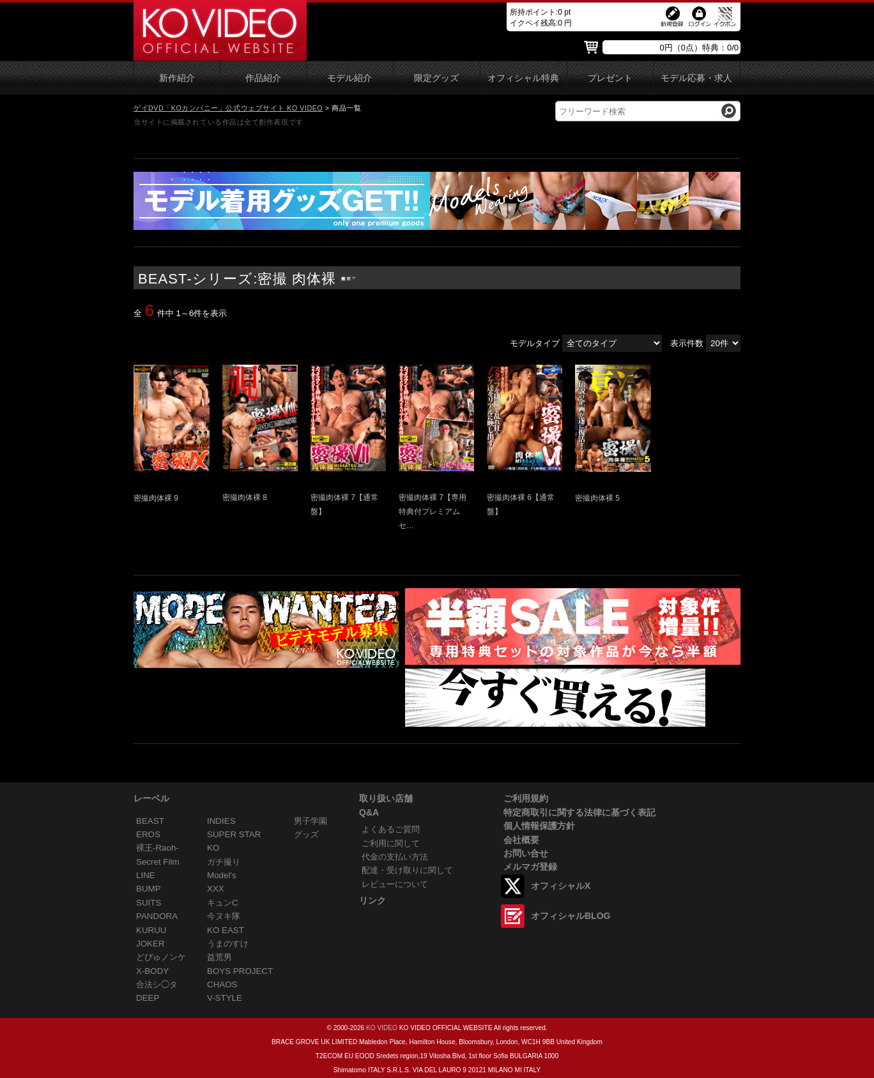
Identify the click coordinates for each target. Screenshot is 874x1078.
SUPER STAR (234, 834)
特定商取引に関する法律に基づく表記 (579, 812)
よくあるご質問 (391, 829)
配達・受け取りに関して (407, 870)
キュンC (222, 902)
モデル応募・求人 (696, 78)
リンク (372, 900)
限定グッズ (436, 78)
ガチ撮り (223, 862)
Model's (221, 875)
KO (213, 848)
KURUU (151, 930)
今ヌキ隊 (223, 916)
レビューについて (395, 884)
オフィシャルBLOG (570, 916)
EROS (148, 834)
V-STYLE (224, 998)
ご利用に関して (391, 843)
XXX (215, 888)
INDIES (221, 821)
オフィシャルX (560, 886)
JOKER (150, 943)
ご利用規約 (525, 798)
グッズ (306, 834)
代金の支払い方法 (395, 857)
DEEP (147, 998)
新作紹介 (177, 78)
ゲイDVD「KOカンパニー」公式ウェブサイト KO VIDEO (228, 108)
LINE (145, 875)
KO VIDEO (381, 1027)
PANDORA (157, 916)
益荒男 (219, 957)
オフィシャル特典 (523, 78)
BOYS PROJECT (240, 971)
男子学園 (310, 821)
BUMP (148, 888)
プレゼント (610, 78)
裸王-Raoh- (157, 848)
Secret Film (158, 862)
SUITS (148, 902)
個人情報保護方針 (539, 826)
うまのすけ (228, 943)
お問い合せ (525, 853)
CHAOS (222, 984)
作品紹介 (263, 78)
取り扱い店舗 (386, 798)
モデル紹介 (349, 78)
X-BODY (152, 971)
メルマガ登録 (530, 867)
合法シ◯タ (157, 984)
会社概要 (521, 840)
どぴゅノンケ (161, 957)
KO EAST (225, 930)
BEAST (150, 821)
